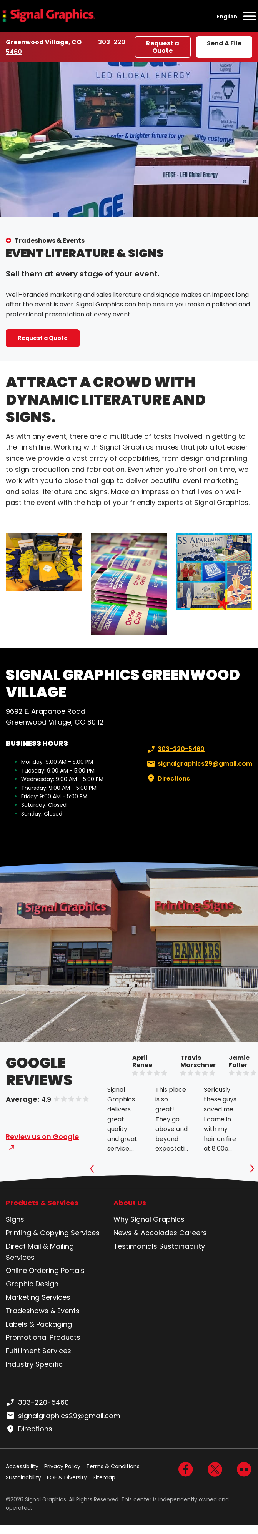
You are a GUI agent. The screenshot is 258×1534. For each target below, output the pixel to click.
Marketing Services (38, 1297)
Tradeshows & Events (50, 240)
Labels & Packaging (39, 1324)
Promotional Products (43, 1337)
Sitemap (104, 1477)
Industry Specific (34, 1364)
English (226, 16)
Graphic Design (32, 1284)
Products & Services (42, 1203)
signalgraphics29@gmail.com (198, 764)
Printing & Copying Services (53, 1233)
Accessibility (22, 1466)
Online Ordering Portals (45, 1270)
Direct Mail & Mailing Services (40, 1251)
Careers (193, 1233)
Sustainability (182, 1246)
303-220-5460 (175, 749)
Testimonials (135, 1246)
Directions (167, 779)
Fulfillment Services (38, 1351)
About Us (129, 1203)
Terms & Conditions (113, 1466)
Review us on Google (42, 1136)
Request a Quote (162, 47)
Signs (15, 1219)
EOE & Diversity (67, 1477)
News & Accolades (145, 1233)
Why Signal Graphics (149, 1219)
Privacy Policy (62, 1466)
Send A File (224, 43)
